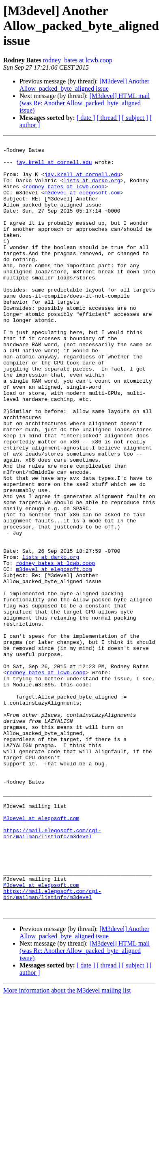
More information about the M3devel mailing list (67, 1144)
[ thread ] (108, 117)
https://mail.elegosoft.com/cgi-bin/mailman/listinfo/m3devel (52, 972)
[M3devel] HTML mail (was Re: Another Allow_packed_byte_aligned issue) (84, 103)
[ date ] (86, 117)
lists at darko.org (91, 188)
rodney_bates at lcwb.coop (77, 60)
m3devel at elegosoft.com (82, 203)
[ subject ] (135, 117)
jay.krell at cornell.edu (54, 166)
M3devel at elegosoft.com (41, 954)
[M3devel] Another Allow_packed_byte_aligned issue (84, 85)
